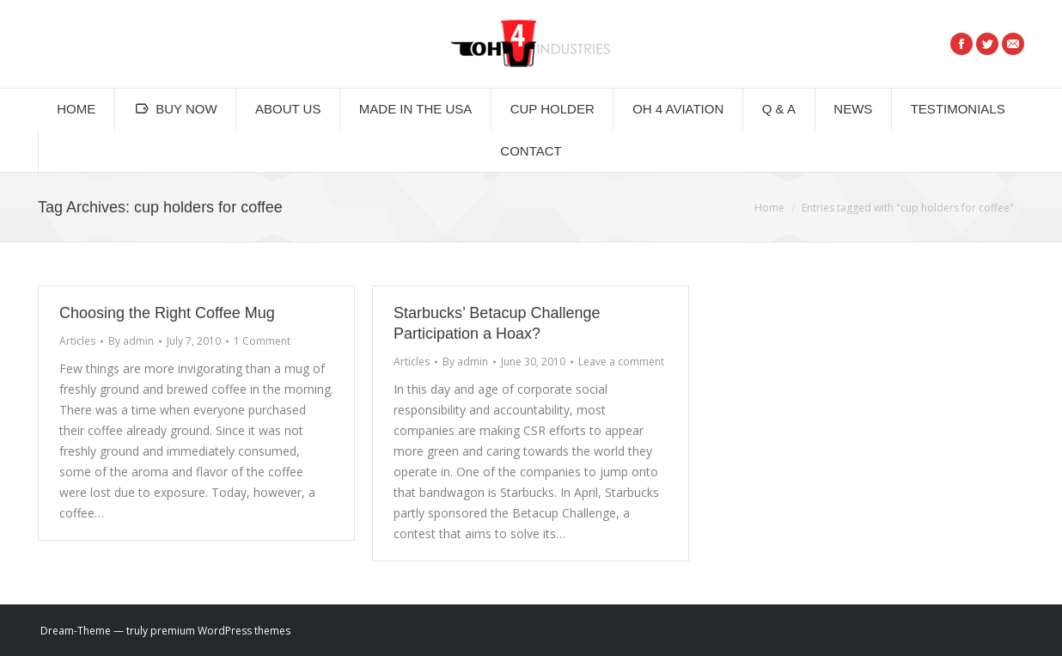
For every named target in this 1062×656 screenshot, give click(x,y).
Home (769, 207)
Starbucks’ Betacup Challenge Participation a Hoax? (497, 323)
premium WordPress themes (220, 630)
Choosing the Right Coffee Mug (167, 313)
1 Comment (262, 341)
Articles (77, 341)
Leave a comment (621, 361)
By (131, 341)
